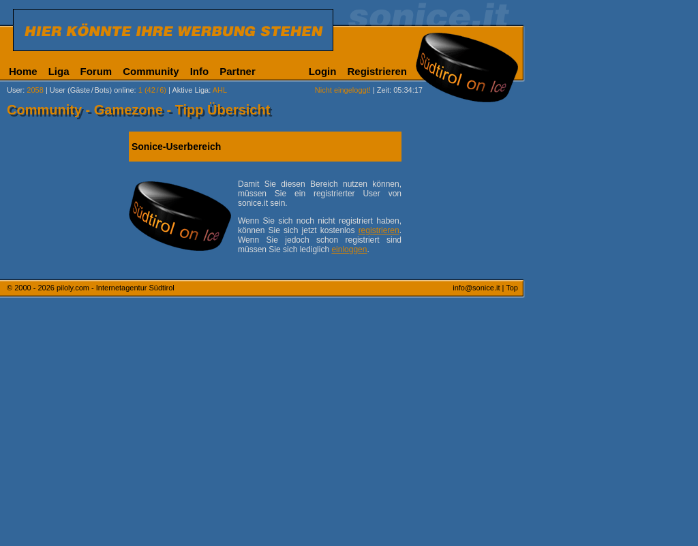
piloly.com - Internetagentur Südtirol (115, 288)
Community (151, 71)
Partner (237, 71)
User (14, 90)
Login (323, 71)
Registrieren (377, 71)
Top (512, 288)
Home (23, 71)
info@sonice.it (476, 288)
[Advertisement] (590, 339)
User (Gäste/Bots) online (92, 90)
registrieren (379, 230)
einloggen (349, 249)
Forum (96, 71)
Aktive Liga (190, 90)
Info (199, 71)
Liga (59, 71)
